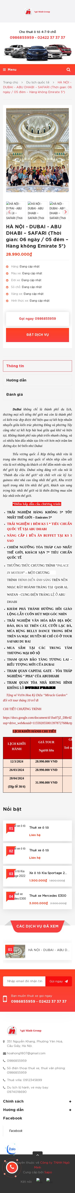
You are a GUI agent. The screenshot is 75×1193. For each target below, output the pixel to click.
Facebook (15, 1131)
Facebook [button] (12, 1118)
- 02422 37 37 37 (50, 37)
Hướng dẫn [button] (37, 1110)
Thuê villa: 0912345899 (24, 1080)
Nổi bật (12, 809)
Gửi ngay (59, 981)
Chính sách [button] (37, 1101)
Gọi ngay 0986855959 (37, 318)
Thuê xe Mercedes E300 (47, 896)
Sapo (48, 1172)
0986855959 (22, 37)
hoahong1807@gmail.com (26, 1053)
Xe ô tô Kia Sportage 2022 (50, 873)
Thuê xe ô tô (39, 827)
